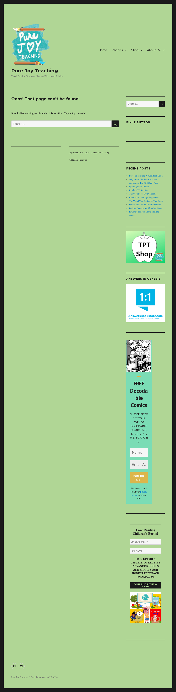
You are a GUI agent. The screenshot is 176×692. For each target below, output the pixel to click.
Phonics (117, 50)
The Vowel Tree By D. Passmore (143, 193)
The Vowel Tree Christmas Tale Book (146, 201)
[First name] (145, 551)
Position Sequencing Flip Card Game (145, 208)
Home (103, 50)
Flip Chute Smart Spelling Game (143, 197)
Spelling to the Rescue (139, 186)
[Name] (139, 452)
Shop (135, 50)
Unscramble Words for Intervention (145, 204)
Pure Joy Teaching (34, 71)
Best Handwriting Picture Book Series (146, 175)
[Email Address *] (139, 464)
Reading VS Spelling (138, 190)
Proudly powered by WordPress (45, 677)
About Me (154, 50)
